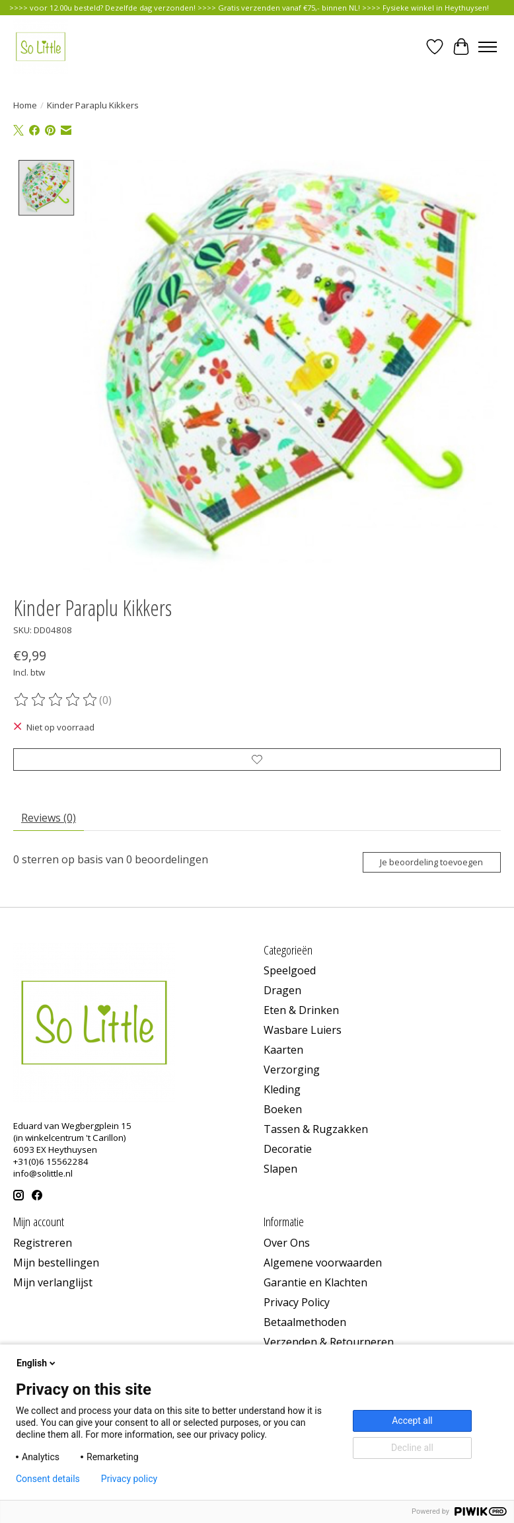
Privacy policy (129, 1478)
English (37, 1363)
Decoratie (288, 1149)
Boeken (283, 1109)
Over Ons (287, 1242)
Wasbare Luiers (303, 1030)
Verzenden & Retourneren (329, 1342)
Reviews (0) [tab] (48, 817)
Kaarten (283, 1049)
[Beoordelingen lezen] (56, 700)
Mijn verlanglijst (52, 1282)
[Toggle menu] (487, 47)
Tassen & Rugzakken (316, 1129)
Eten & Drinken (301, 1010)
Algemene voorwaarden (323, 1262)
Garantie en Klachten (315, 1282)
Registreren (42, 1242)
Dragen (282, 990)
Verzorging (292, 1069)
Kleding (282, 1089)
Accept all (412, 1420)
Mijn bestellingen (56, 1262)
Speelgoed (290, 970)
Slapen (280, 1168)
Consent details (48, 1478)
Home (25, 105)
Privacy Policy (297, 1302)
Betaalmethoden (305, 1322)
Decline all (412, 1447)
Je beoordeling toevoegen (431, 862)
